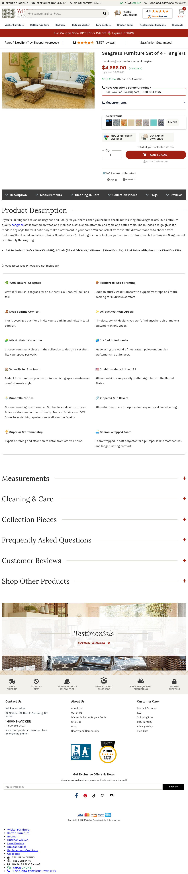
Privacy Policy (145, 726)
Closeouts (177, 24)
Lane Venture (103, 24)
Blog (73, 726)
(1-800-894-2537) (15, 725)
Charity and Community (85, 730)
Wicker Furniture (14, 24)
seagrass (18, 224)
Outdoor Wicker (80, 24)
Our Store (76, 712)
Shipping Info (145, 717)
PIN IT (109, 179)
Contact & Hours (147, 708)
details (35, 864)
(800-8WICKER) (31, 870)
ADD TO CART (156, 154)
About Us (76, 708)
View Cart (142, 730)
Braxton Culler (125, 24)
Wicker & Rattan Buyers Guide (89, 717)
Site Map (76, 721)
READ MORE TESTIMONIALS (94, 642)
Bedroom (61, 24)
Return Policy (144, 721)
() (61, 3)
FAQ (139, 712)
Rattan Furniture (39, 24)
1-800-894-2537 (151, 91)
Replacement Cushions (153, 24)
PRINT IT (129, 179)
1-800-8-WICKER (18, 721)
